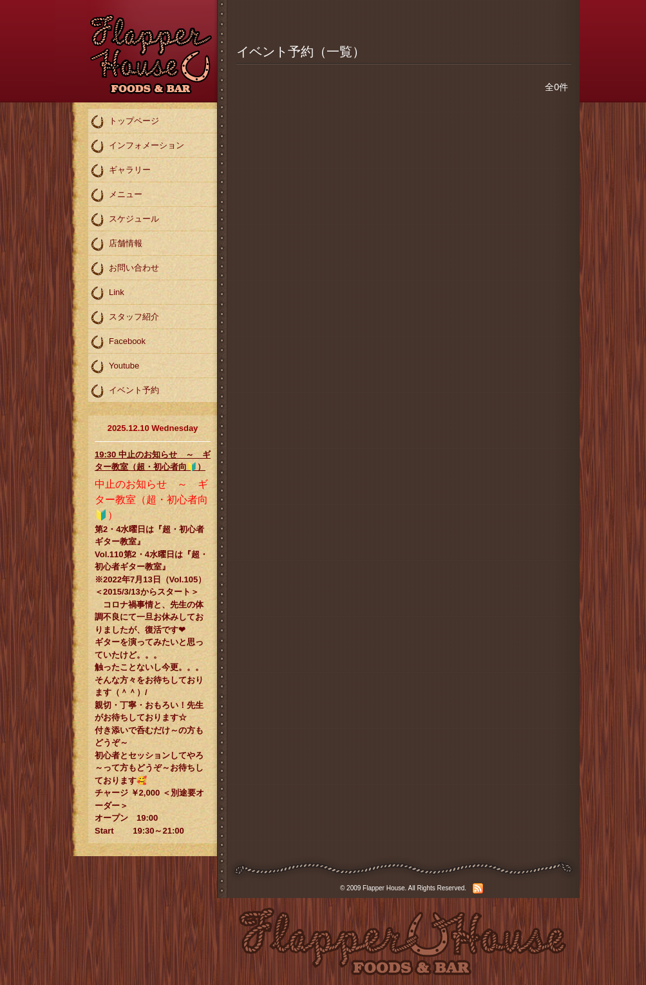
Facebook (118, 342)
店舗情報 (116, 244)
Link (107, 293)
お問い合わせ (124, 268)
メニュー (116, 195)
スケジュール (124, 219)
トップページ (124, 121)
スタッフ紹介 (124, 317)
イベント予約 (124, 391)
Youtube (114, 366)
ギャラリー (120, 170)
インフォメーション (137, 146)
